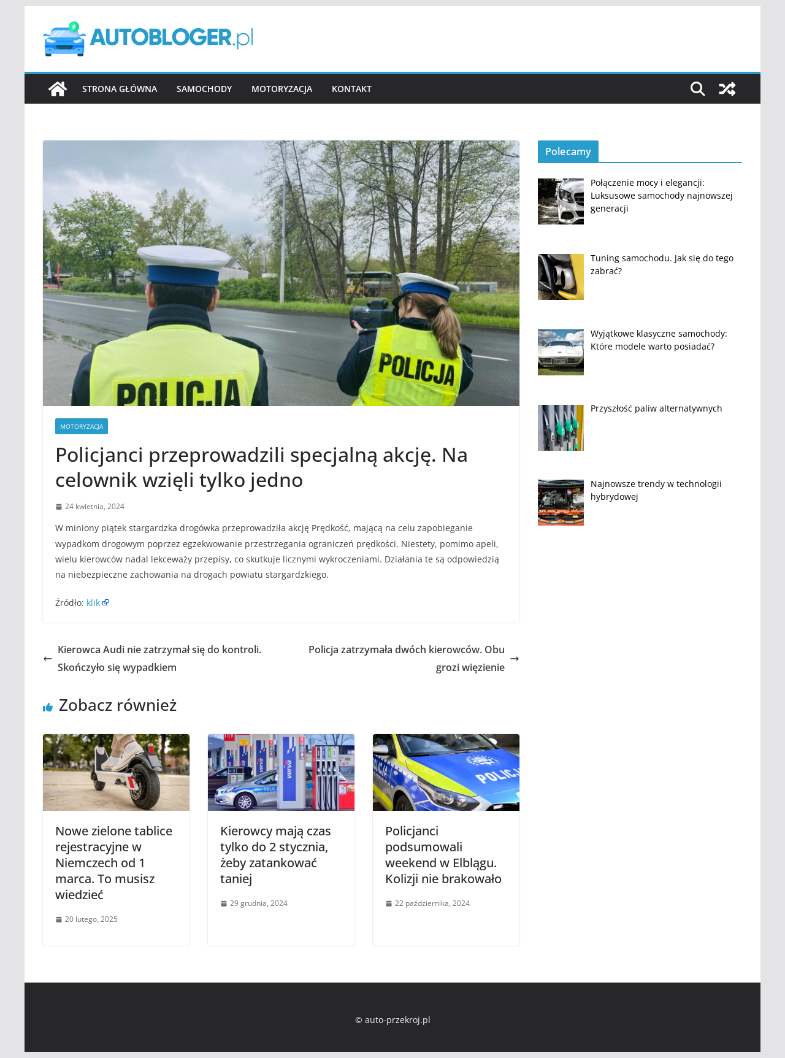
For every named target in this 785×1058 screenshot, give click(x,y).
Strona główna (119, 88)
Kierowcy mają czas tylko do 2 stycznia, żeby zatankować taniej (275, 854)
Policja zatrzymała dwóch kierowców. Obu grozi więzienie (413, 658)
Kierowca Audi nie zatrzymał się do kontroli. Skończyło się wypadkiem (152, 658)
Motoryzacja (281, 88)
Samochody (204, 88)
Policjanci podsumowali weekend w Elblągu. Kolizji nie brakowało (443, 854)
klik (93, 602)
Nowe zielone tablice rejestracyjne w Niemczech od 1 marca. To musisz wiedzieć (113, 862)
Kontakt (352, 88)
